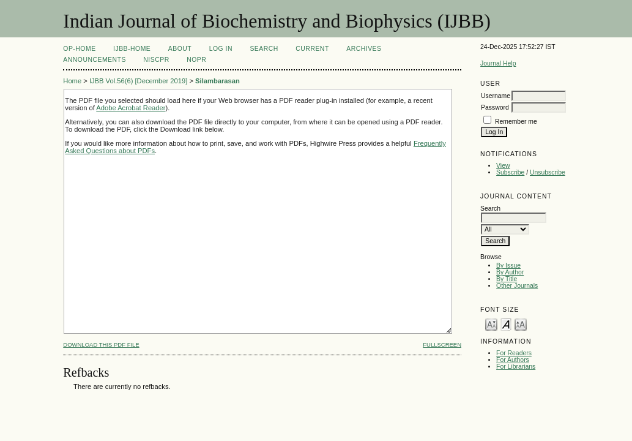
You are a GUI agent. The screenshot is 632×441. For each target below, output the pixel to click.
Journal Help (498, 63)
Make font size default (506, 324)
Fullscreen (442, 344)
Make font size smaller (491, 324)
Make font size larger (521, 324)
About (179, 48)
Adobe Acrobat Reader (130, 107)
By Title (506, 279)
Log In (220, 48)
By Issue (508, 265)
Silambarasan (217, 81)
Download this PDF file (101, 344)
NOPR (196, 59)
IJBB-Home (132, 48)
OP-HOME (79, 48)
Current (312, 48)
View (503, 165)
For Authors (512, 359)
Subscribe (510, 172)
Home (72, 81)
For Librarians (515, 366)
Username (495, 95)
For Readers (514, 353)
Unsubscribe (547, 172)
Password (495, 107)
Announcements (94, 59)
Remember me (516, 121)
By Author (510, 272)
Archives (363, 48)
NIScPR (156, 59)
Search (264, 48)
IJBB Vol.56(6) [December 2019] (138, 81)
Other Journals (517, 285)
